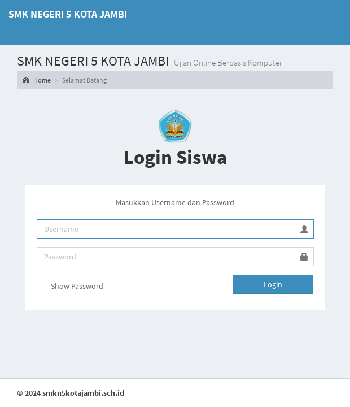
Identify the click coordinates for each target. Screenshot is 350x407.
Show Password (70, 286)
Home (37, 80)
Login (273, 284)
